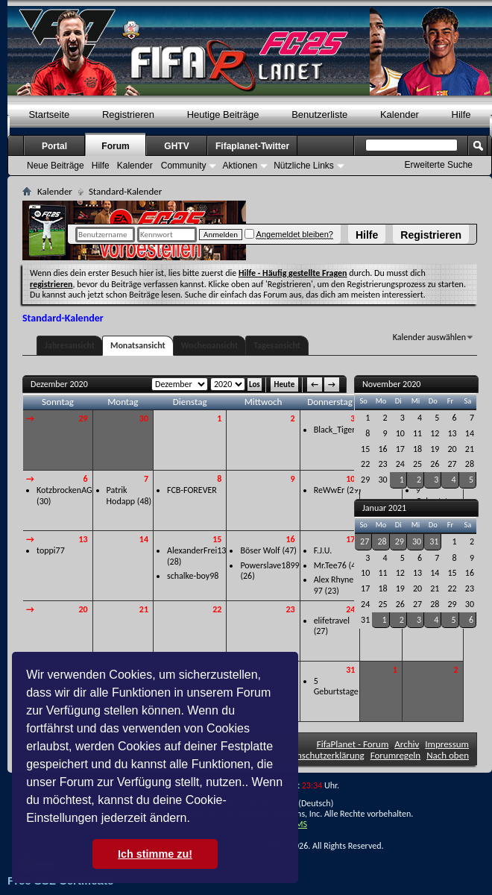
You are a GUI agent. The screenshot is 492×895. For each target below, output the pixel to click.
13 (82, 539)
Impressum (447, 744)
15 (216, 539)
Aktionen (239, 165)
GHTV (176, 146)
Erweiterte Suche (439, 165)
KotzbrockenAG (64, 490)
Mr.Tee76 (330, 565)
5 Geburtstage (336, 686)
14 (143, 539)
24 (350, 609)
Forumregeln (395, 755)
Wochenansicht (209, 345)
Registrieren (430, 235)
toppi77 (51, 550)
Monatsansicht (137, 345)
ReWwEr (329, 490)
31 (350, 670)
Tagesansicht (276, 345)
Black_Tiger (335, 429)
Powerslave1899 (269, 565)
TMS (299, 824)
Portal (54, 146)
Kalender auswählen (429, 337)
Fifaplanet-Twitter (252, 146)
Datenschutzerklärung (321, 755)
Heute (284, 384)
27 (364, 541)
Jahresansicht (70, 345)
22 (216, 609)
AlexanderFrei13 (196, 550)
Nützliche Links (304, 165)
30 (143, 418)
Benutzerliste (319, 114)
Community (183, 165)
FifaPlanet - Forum (353, 744)
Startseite (48, 114)
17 (350, 539)
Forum (115, 146)
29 (82, 418)
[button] (195, 819)
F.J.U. (323, 550)
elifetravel (332, 620)
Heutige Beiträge (223, 114)
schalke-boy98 (192, 576)
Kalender (399, 114)
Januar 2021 (384, 508)
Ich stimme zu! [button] (155, 854)
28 (381, 541)
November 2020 (391, 384)
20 (82, 609)
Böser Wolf (260, 550)
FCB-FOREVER (192, 490)
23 (290, 609)
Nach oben (447, 755)
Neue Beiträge (55, 165)
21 (143, 609)
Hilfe (367, 235)
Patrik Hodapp (121, 495)
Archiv (406, 744)
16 (290, 539)
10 (350, 479)
